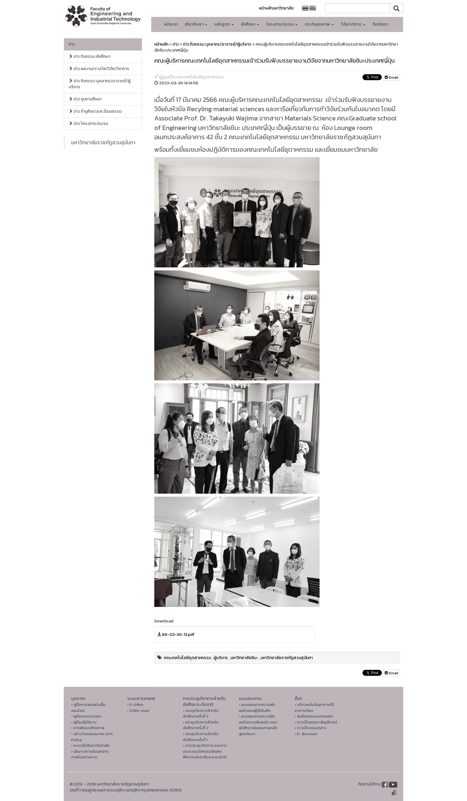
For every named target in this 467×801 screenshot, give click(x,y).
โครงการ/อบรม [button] (282, 24)
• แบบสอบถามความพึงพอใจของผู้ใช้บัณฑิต (257, 707)
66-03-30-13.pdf (178, 634)
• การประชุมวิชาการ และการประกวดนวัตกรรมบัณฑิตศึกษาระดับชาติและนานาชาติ (205, 751)
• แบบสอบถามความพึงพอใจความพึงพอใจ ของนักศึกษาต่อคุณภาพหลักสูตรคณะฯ (258, 725)
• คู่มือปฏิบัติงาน (83, 722)
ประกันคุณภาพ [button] (319, 24)
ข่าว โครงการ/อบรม (88, 123)
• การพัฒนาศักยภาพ (88, 728)
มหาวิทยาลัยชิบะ (244, 658)
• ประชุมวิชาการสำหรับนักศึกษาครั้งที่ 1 (201, 737)
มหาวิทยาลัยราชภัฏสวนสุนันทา (103, 142)
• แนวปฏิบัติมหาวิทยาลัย (90, 745)
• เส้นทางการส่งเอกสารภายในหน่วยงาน (90, 754)
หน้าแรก (171, 24)
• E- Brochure (306, 734)
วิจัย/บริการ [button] (353, 24)
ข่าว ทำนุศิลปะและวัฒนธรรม (95, 111)
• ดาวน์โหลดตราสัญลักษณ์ (316, 722)
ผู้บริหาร (221, 658)
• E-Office (135, 704)
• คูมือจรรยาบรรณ (86, 716)
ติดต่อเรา (381, 24)
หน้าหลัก (161, 44)
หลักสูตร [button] (224, 24)
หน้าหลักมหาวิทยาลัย (276, 8)
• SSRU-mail (138, 710)
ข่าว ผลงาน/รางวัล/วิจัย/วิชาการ (99, 69)
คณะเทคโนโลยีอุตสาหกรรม (187, 658)
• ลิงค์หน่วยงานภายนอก (314, 716)
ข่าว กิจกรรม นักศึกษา (89, 56)
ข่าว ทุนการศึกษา (85, 99)
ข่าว (72, 44)
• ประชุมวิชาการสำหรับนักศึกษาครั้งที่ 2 (201, 725)
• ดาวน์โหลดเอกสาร (310, 728)
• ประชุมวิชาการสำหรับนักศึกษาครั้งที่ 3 (201, 713)
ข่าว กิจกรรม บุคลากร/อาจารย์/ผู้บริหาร (99, 84)
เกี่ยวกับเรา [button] (196, 24)
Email (391, 77)
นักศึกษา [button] (250, 24)
